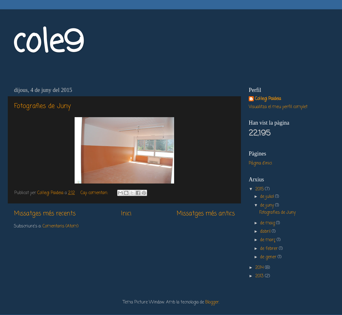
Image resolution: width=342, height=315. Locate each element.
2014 (260, 268)
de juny (267, 205)
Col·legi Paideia (268, 99)
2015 (260, 189)
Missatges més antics (206, 213)
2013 (260, 276)
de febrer (269, 249)
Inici (126, 213)
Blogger (212, 302)
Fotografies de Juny (42, 106)
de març (268, 240)
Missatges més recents (45, 213)
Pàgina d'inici (260, 163)
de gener (269, 257)
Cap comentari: (95, 193)
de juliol (267, 196)
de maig (268, 223)
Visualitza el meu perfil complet (278, 107)
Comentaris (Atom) (60, 226)
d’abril (266, 231)
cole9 (48, 43)
